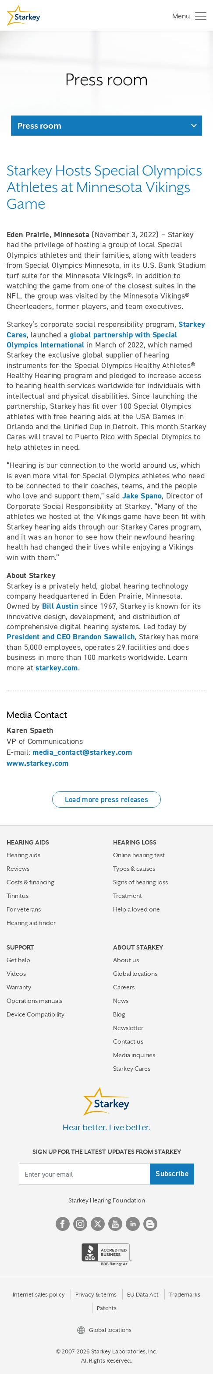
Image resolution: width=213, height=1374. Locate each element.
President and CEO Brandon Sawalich (71, 636)
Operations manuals (34, 1000)
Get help (18, 960)
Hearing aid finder (31, 922)
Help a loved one (136, 909)
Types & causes (134, 868)
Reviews (18, 868)
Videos (16, 973)
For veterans (24, 909)
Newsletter (128, 1027)
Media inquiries (134, 1055)
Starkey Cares (131, 1068)
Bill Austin (60, 606)
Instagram (80, 1224)
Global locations (135, 973)
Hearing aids (23, 855)
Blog (119, 1014)
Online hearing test (139, 855)
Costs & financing (30, 882)
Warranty (19, 987)
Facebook (63, 1224)
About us (126, 960)
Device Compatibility (35, 1014)
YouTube (115, 1224)
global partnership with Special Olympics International (92, 339)
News (120, 1000)
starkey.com (57, 667)
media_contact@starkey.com (82, 752)
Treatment (127, 895)
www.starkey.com (38, 763)
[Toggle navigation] (187, 15)
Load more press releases (106, 799)
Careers (124, 987)
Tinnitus (17, 895)
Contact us (128, 1041)
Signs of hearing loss (140, 882)
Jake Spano (142, 496)
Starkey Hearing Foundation (106, 1200)
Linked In (133, 1224)
